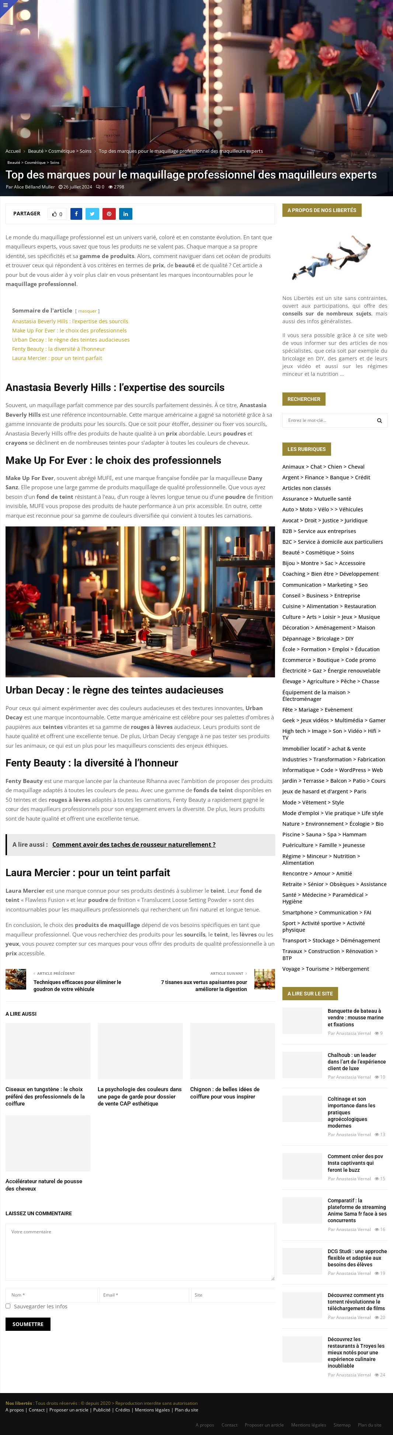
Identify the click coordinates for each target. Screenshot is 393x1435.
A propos (205, 1425)
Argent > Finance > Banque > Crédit (326, 477)
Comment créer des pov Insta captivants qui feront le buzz (355, 1163)
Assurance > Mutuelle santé (316, 498)
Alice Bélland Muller (34, 187)
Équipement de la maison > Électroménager (316, 695)
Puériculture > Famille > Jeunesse (323, 845)
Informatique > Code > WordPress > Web (332, 769)
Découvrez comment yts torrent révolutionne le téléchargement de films (356, 1301)
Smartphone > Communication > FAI (326, 912)
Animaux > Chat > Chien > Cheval (323, 466)
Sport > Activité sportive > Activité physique (323, 926)
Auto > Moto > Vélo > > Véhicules (322, 509)
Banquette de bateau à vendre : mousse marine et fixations (356, 1017)
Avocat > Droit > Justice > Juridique (325, 520)
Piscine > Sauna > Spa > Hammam (324, 834)
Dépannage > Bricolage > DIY (318, 638)
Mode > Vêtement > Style (313, 802)
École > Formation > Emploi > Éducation (331, 649)
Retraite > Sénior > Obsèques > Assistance (334, 884)
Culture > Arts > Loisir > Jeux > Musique (331, 616)
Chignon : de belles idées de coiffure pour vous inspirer (225, 1093)
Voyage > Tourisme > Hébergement (325, 968)
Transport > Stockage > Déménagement (331, 940)
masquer (87, 311)
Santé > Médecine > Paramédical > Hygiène (325, 898)
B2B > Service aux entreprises (319, 531)
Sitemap (342, 1425)
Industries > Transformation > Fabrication (333, 759)
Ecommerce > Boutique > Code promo (329, 659)
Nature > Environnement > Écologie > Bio (332, 823)
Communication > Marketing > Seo (325, 584)
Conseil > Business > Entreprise (321, 595)
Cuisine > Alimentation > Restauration (329, 606)
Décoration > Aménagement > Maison (328, 627)
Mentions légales (308, 1425)
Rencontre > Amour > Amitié (317, 873)
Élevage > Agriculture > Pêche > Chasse (330, 681)
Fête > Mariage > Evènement (317, 709)
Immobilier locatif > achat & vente (324, 748)
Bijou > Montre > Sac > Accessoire (323, 563)
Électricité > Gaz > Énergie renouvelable (331, 670)
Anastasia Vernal (353, 1033)
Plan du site (186, 1410)
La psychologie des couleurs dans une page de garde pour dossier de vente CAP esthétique (140, 1096)
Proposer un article (264, 1425)
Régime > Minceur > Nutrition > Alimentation (321, 859)
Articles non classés (306, 487)
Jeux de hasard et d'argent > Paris (324, 791)
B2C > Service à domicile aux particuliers (332, 541)
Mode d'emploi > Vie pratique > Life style (332, 813)
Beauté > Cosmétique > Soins (33, 162)
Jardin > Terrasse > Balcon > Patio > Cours (334, 780)
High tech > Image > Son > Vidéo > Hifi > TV (331, 734)
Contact (229, 1425)
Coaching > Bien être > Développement (330, 573)
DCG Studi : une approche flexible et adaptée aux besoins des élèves (357, 1257)
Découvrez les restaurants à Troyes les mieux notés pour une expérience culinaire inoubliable (356, 1352)
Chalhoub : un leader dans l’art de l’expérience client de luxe (357, 1061)
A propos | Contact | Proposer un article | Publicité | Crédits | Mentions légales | (90, 1410)
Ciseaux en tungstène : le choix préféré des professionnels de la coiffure (45, 1096)
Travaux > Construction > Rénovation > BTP (330, 954)
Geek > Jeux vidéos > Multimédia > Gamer (334, 720)
